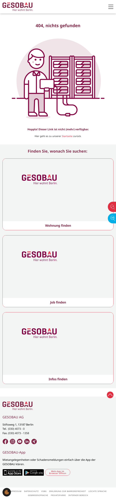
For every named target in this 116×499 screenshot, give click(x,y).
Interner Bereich (78, 495)
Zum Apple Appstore (12, 472)
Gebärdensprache (38, 495)
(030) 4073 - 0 (16, 429)
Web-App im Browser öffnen (57, 472)
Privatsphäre (58, 495)
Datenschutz (31, 491)
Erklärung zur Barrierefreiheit (67, 491)
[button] (6, 492)
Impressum (15, 491)
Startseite (67, 136)
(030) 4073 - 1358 (18, 433)
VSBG (44, 491)
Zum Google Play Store (34, 472)
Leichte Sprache (97, 491)
